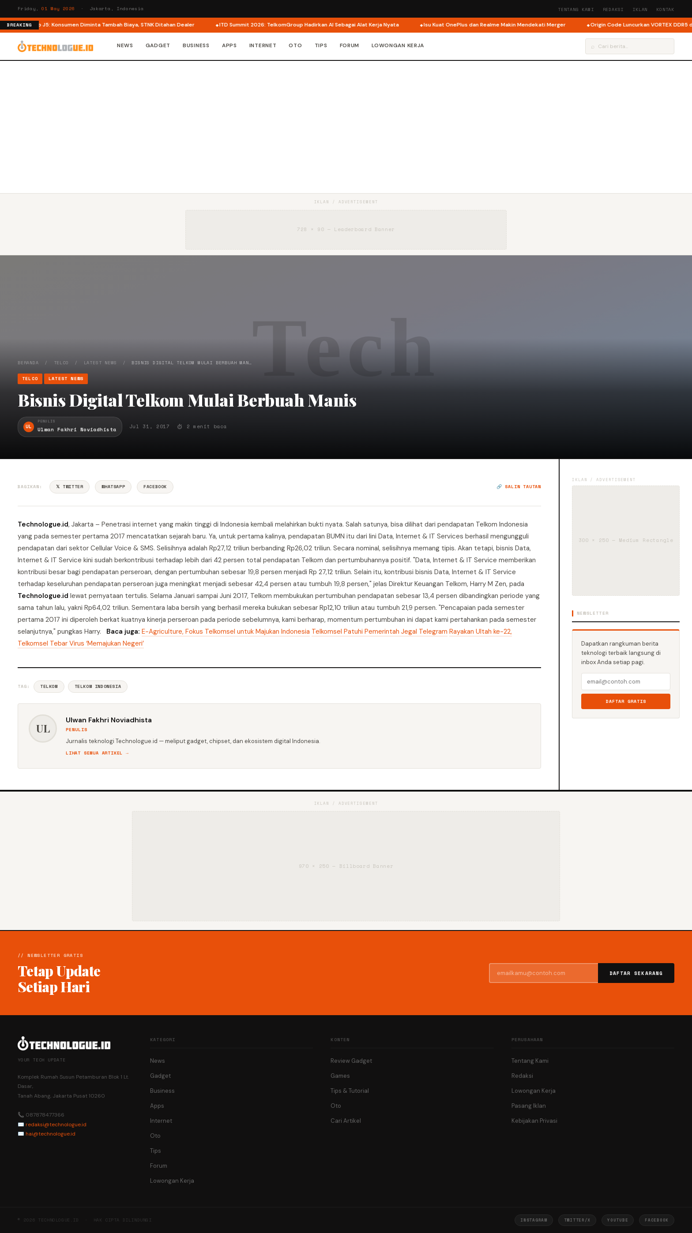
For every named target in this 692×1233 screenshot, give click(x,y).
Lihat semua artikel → (97, 753)
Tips (321, 45)
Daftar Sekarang (636, 973)
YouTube (617, 1220)
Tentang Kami (576, 9)
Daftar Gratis (626, 701)
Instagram (533, 1220)
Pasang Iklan (528, 1106)
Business (196, 45)
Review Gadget (351, 1061)
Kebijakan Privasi (534, 1121)
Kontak (665, 9)
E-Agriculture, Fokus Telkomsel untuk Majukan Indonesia (226, 631)
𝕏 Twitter (69, 486)
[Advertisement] (346, 127)
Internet (263, 45)
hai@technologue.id (50, 1133)
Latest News (100, 362)
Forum (350, 45)
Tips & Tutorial (350, 1091)
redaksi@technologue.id (56, 1124)
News (125, 45)
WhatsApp (113, 486)
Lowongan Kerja (398, 45)
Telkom (49, 686)
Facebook (155, 486)
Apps (229, 45)
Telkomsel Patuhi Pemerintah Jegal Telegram (380, 631)
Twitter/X (577, 1220)
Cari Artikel (346, 1121)
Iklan (639, 9)
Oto (295, 45)
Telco (61, 362)
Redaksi (613, 9)
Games (340, 1076)
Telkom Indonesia (98, 686)
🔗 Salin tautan (518, 486)
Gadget (158, 45)
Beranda (28, 362)
